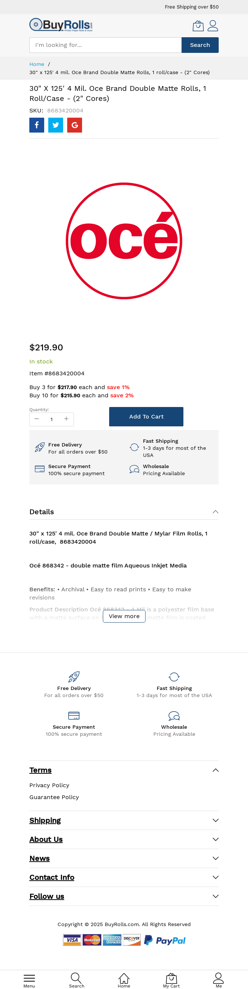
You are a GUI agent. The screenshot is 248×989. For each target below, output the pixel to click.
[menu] (29, 978)
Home (36, 64)
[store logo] (60, 25)
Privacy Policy (49, 785)
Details (41, 511)
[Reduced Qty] (36, 419)
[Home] (124, 974)
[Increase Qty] (66, 419)
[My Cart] (198, 26)
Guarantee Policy (54, 797)
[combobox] (105, 45)
